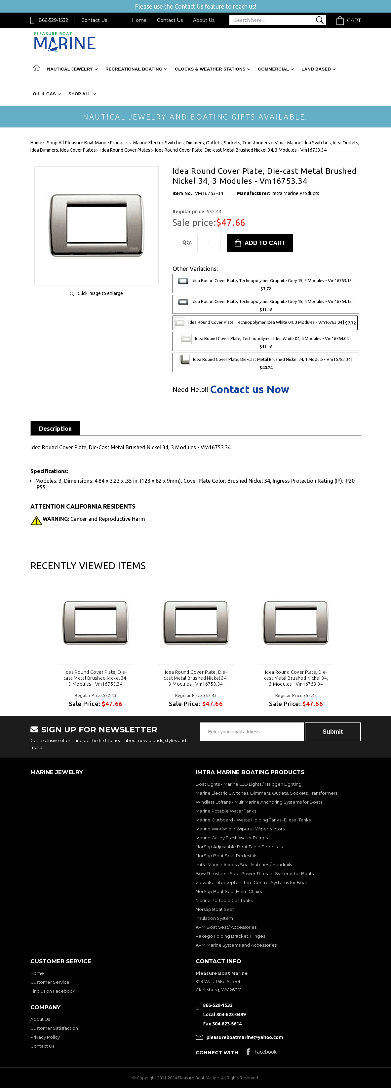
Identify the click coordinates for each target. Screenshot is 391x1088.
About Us (204, 20)
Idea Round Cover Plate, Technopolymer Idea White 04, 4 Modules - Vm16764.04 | (266, 341)
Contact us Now (249, 389)
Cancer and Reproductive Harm (94, 519)
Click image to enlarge (100, 293)
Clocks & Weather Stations (210, 69)
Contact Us (94, 20)
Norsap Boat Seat (215, 909)
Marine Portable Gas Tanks (224, 900)
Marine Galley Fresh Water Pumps (232, 837)
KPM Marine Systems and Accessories (236, 945)
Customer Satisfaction (54, 1028)
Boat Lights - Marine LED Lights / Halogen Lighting (248, 784)
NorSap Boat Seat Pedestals (226, 855)
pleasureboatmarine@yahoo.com (245, 1037)
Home (139, 20)
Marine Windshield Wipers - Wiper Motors (240, 828)
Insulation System (214, 918)
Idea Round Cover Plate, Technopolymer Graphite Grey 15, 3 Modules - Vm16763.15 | (266, 283)
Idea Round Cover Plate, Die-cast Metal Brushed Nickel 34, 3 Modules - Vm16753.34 (95, 678)
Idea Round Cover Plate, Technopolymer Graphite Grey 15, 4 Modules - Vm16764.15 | (266, 304)
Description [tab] (55, 428)
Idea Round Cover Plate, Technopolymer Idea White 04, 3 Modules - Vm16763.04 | (265, 323)
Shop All (79, 93)
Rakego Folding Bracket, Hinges (230, 936)
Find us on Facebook (52, 991)
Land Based (316, 69)
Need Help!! (190, 389)
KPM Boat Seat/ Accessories (226, 927)
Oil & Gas (44, 93)
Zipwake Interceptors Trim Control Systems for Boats (252, 882)
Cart (354, 20)
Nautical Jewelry (70, 69)
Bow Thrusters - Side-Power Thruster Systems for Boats (255, 873)
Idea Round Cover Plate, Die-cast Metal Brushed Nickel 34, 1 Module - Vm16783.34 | (265, 362)
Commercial (273, 69)
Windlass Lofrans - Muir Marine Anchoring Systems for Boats (259, 802)
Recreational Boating (133, 69)
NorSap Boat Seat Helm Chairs (229, 891)
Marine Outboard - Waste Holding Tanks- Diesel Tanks (253, 819)
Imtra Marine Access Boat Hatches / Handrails (244, 864)
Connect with (217, 1052)
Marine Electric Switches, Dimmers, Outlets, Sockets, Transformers (266, 793)
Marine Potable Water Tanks (226, 811)
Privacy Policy (45, 1037)
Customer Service (49, 982)
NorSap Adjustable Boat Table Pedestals (239, 846)
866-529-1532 (53, 20)
